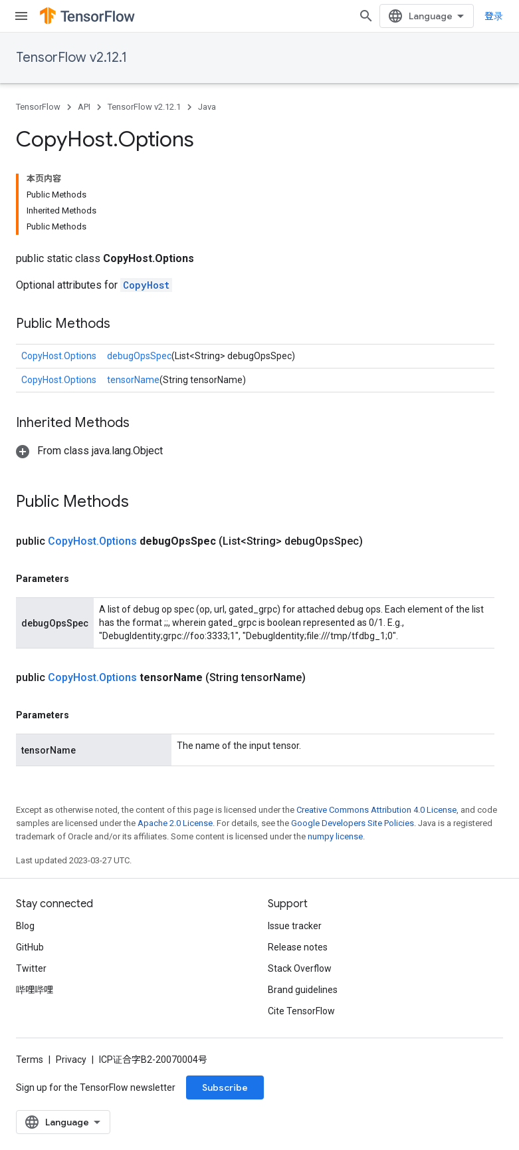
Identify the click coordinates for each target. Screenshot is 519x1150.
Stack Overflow (300, 968)
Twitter (31, 968)
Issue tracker (295, 926)
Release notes (298, 947)
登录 (493, 16)
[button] (89, 450)
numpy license (335, 836)
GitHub (30, 947)
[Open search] (366, 16)
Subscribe (225, 1087)
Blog (25, 926)
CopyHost (146, 285)
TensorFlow (38, 107)
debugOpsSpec (139, 356)
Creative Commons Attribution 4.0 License (376, 810)
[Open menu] (21, 16)
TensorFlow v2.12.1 (71, 57)
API (84, 107)
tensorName (133, 379)
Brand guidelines (303, 989)
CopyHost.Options (58, 356)
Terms (29, 1059)
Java (207, 107)
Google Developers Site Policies (352, 823)
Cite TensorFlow (301, 1011)
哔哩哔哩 (34, 989)
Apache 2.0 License (175, 823)
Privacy (71, 1059)
